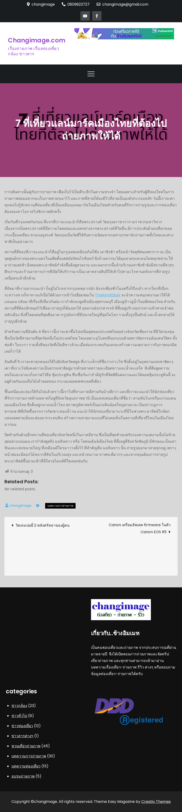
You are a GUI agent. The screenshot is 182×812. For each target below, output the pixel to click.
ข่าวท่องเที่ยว (22, 726)
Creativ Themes (156, 801)
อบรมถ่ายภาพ (23, 776)
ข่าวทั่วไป (19, 715)
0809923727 (76, 4)
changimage (20, 505)
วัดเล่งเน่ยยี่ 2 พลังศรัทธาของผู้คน (42, 525)
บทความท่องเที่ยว (25, 766)
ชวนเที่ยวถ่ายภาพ (25, 746)
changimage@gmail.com (122, 4)
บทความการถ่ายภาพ (60, 506)
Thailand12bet (107, 295)
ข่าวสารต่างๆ (22, 736)
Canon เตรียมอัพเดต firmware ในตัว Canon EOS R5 (140, 528)
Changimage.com (36, 40)
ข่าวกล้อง (19, 705)
